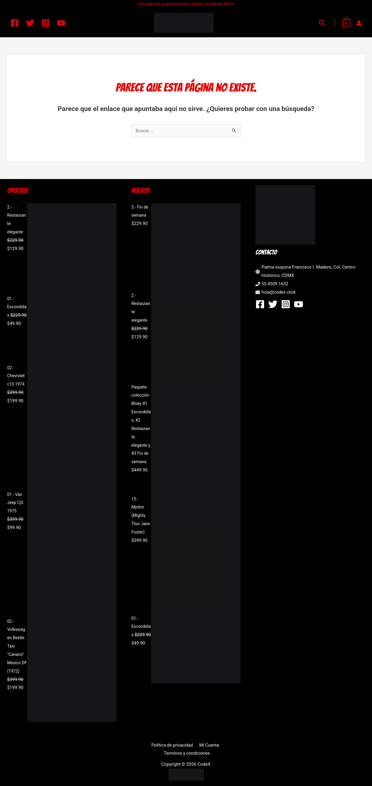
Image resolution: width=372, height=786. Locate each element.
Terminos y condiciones (221, 745)
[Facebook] (14, 23)
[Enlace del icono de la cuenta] (359, 23)
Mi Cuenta (183, 745)
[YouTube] (61, 23)
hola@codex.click (278, 292)
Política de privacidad (148, 745)
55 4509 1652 (275, 283)
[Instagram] (45, 23)
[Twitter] (30, 23)
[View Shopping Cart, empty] (346, 23)
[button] (322, 22)
